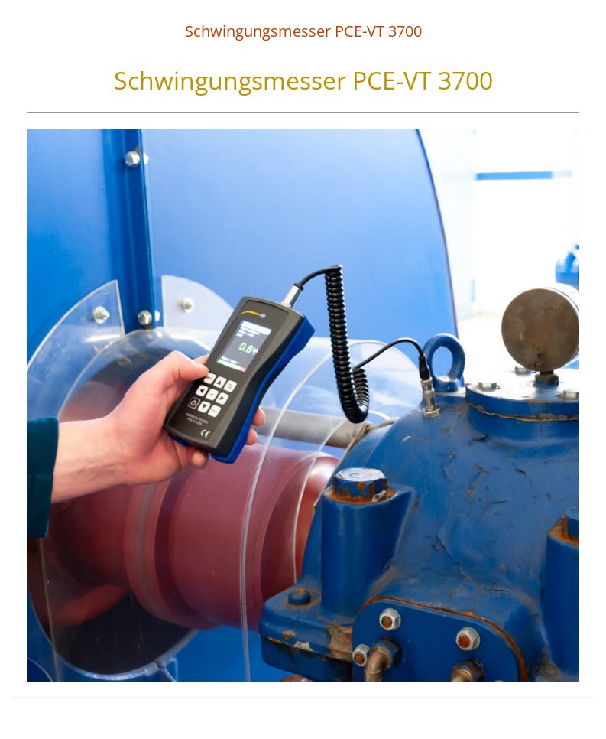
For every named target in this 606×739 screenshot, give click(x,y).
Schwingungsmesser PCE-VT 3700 (303, 31)
